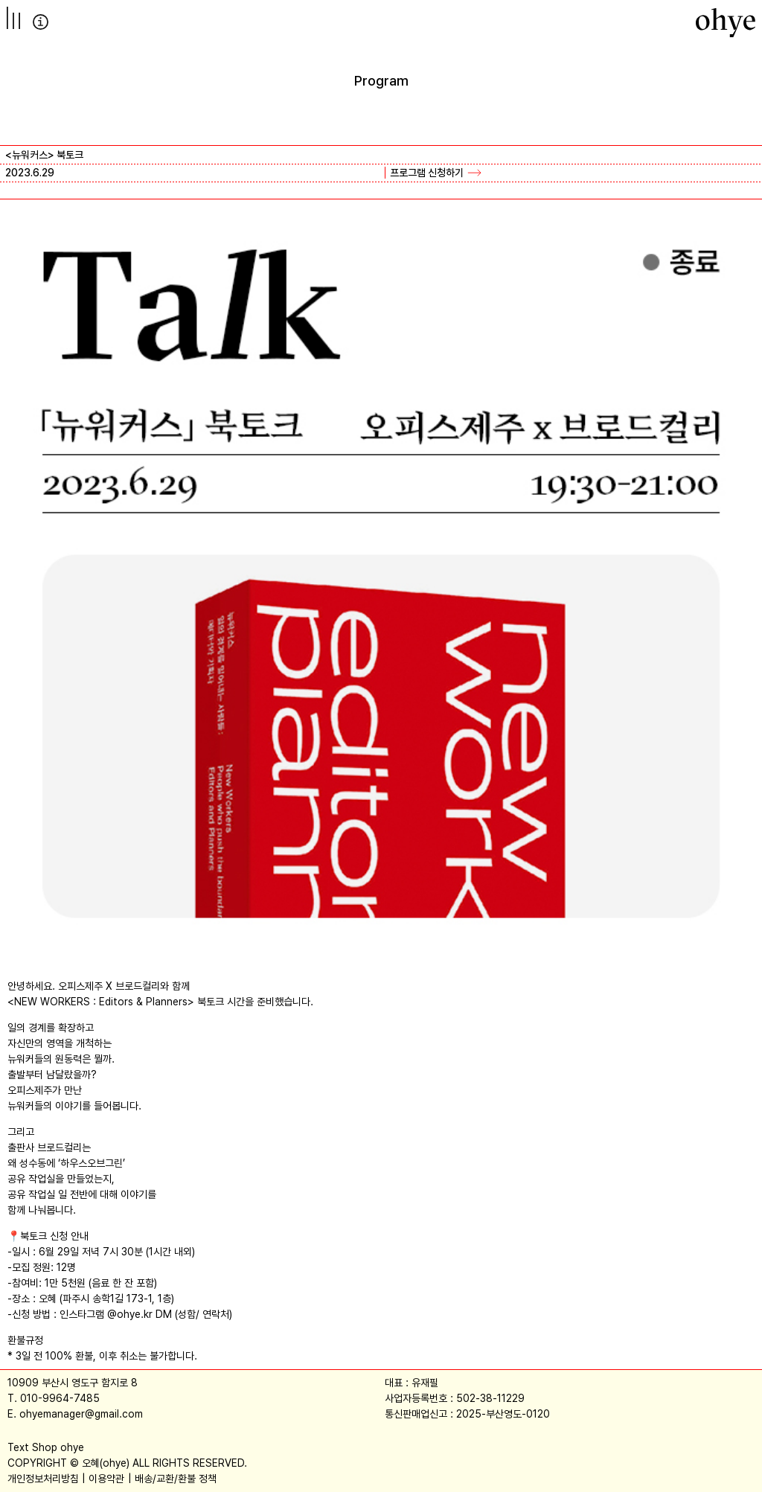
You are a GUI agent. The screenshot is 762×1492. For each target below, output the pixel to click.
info (40, 22)
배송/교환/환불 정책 (176, 1479)
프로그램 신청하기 (427, 173)
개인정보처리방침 (43, 1479)
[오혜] (725, 22)
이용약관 (106, 1479)
